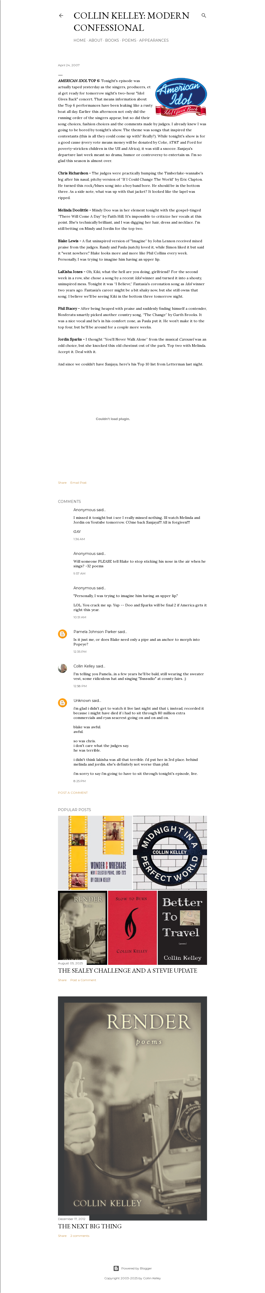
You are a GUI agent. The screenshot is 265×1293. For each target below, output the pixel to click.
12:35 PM (79, 651)
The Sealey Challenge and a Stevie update (127, 970)
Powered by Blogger (132, 1268)
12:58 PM (80, 686)
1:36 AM (79, 539)
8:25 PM (79, 781)
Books (112, 40)
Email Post (78, 482)
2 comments (79, 1236)
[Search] (204, 14)
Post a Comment (73, 793)
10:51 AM (79, 617)
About (95, 40)
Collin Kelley (84, 666)
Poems (129, 40)
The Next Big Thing (90, 1226)
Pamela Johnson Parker (95, 631)
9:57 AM (79, 573)
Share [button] (62, 482)
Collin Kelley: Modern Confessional (131, 21)
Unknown (82, 700)
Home (79, 40)
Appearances (154, 40)
